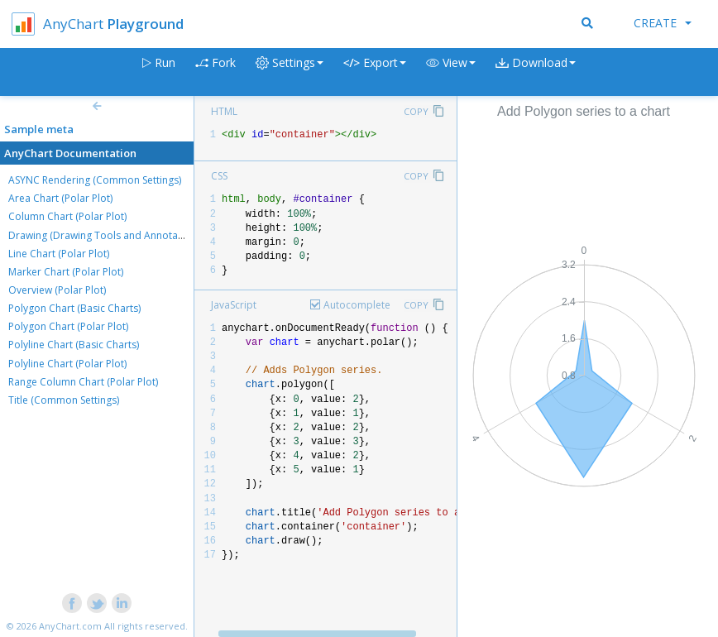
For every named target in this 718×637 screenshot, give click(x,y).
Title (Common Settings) (63, 400)
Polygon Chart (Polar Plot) (68, 326)
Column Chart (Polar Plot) (67, 216)
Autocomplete (356, 305)
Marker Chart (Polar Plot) (65, 272)
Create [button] (663, 23)
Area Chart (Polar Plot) (60, 198)
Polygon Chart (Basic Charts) (74, 308)
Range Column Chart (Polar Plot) (83, 382)
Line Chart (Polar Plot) (58, 254)
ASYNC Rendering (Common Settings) (94, 180)
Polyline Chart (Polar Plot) (67, 364)
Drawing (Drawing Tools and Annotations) (105, 235)
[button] (451, 72)
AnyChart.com (70, 626)
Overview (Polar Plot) (57, 290)
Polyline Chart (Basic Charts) (73, 345)
